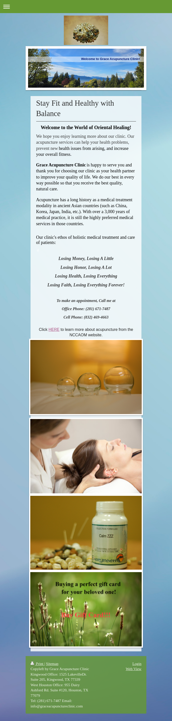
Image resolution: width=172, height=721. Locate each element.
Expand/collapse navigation (86, 6)
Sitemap (52, 663)
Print (37, 663)
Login (136, 663)
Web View (133, 669)
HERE (54, 329)
